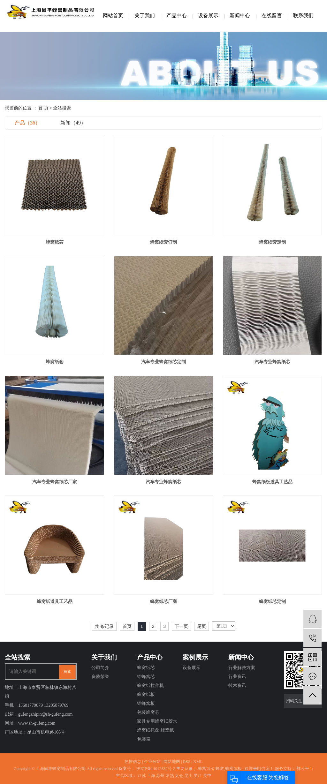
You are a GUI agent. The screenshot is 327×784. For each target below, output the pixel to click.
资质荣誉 (100, 676)
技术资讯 (237, 685)
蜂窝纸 (204, 768)
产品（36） (27, 122)
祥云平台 (304, 768)
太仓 (179, 775)
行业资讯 (237, 676)
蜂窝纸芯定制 (272, 601)
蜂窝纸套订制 (163, 242)
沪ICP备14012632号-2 (155, 768)
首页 (127, 626)
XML (197, 761)
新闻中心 (240, 15)
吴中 (207, 775)
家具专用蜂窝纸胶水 (157, 721)
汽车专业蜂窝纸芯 (272, 361)
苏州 (160, 775)
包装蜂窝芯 (148, 712)
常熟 (170, 775)
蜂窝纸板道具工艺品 (272, 481)
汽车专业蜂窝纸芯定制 (163, 361)
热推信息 (133, 761)
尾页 (201, 626)
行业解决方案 (241, 667)
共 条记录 (104, 626)
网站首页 (113, 15)
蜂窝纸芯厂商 (163, 601)
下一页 (181, 626)
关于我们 (144, 15)
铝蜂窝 (217, 768)
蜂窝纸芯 (55, 242)
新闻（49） (73, 122)
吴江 (198, 775)
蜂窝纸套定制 (272, 242)
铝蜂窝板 (146, 703)
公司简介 (100, 667)
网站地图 (172, 761)
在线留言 (272, 15)
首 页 (43, 108)
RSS (186, 761)
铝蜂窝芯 (146, 676)
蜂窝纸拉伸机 (150, 685)
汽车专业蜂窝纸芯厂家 (54, 481)
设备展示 (208, 15)
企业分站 (152, 761)
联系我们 (303, 15)
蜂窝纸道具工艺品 (54, 601)
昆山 (188, 775)
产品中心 (176, 15)
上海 (151, 775)
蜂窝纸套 (55, 361)
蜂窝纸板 (146, 694)
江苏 (142, 775)
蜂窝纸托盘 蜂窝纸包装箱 (155, 735)
